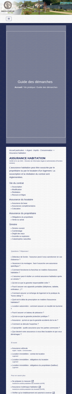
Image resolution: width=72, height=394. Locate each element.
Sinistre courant (18, 228)
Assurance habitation (17, 153)
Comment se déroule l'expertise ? (25, 324)
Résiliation (16, 192)
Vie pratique (29, 87)
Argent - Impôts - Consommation (40, 150)
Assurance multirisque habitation (26, 387)
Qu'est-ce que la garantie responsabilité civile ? (31, 283)
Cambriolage (17, 231)
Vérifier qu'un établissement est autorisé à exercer (33, 393)
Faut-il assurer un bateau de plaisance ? (28, 313)
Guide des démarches (47, 87)
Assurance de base (19, 203)
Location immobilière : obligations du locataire (30, 360)
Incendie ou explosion (20, 236)
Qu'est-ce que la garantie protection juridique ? (30, 316)
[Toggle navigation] (9, 19)
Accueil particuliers (17, 150)
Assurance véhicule (20, 348)
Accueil (18, 87)
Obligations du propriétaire (22, 217)
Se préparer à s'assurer (23, 381)
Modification (17, 189)
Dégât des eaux (18, 234)
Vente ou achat (18, 220)
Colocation (16, 209)
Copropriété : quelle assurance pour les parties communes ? (36, 328)
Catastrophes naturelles (21, 239)
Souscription (17, 187)
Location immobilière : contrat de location (28, 354)
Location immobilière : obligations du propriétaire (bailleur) (35, 365)
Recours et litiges (19, 195)
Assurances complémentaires (23, 206)
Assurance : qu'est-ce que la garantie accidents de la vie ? (35, 320)
